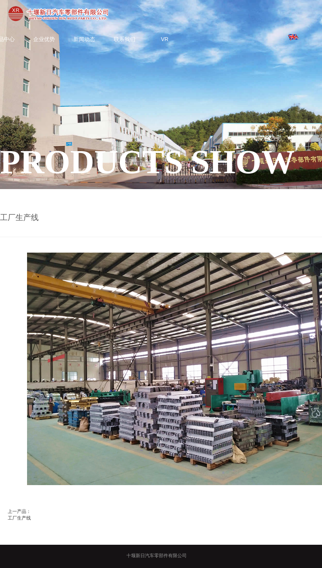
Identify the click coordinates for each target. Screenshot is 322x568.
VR (164, 39)
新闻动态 (84, 39)
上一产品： (19, 511)
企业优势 (44, 39)
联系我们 (124, 39)
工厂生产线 (19, 518)
